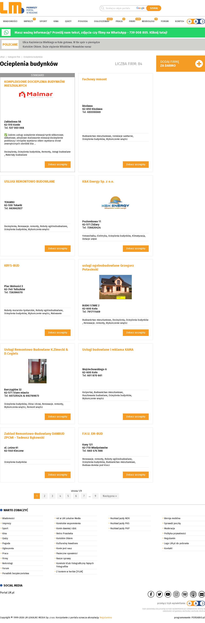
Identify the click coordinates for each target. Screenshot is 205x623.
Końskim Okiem (64, 538)
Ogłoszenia (101, 21)
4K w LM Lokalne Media (68, 518)
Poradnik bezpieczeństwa (15, 573)
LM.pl (2, 57)
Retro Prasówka (64, 533)
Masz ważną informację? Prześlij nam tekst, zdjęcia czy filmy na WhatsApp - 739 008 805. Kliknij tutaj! (91, 32)
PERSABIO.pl (198, 617)
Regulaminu (106, 617)
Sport (43, 21)
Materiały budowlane (16, 155)
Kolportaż (87, 392)
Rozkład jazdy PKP (120, 528)
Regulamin (169, 538)
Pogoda (83, 21)
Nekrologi (148, 21)
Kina (56, 21)
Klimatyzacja (138, 235)
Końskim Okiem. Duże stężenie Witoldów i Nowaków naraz (57, 46)
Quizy (68, 21)
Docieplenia (10, 151)
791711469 (93, 311)
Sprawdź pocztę (172, 523)
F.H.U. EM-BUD (92, 434)
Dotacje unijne (89, 239)
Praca (119, 21)
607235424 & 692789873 (24, 395)
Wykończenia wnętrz (38, 229)
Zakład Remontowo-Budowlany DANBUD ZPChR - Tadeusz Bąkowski (34, 435)
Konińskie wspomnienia (68, 523)
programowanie (182, 617)
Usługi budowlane (61, 151)
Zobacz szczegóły (57, 164)
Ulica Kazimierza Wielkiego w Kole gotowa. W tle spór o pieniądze (61, 42)
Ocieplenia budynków (33, 57)
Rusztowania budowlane (94, 395)
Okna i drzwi (34, 404)
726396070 (16, 292)
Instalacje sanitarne (122, 136)
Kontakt (168, 548)
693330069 (94, 112)
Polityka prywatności (175, 533)
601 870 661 (94, 375)
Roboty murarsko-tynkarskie (19, 310)
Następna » (110, 496)
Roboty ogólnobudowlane (53, 226)
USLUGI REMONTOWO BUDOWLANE (29, 181)
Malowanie (56, 313)
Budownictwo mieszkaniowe (96, 136)
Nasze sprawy (63, 558)
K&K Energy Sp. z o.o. (98, 181)
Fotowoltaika (89, 235)
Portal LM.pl (7, 592)
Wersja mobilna (172, 518)
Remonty (46, 151)
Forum (165, 21)
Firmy (132, 21)
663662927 (15, 208)
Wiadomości (10, 21)
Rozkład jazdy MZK (120, 518)
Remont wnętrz (35, 407)
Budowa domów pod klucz (96, 465)
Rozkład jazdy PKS (119, 523)
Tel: (6, 127)
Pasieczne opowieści (66, 553)
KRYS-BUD (11, 265)
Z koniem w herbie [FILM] (69, 571)
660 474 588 (95, 450)
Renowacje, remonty (28, 226)
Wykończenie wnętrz (117, 139)
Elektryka (102, 235)
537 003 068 (16, 127)
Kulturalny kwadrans (67, 543)
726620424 (94, 227)
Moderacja (169, 528)
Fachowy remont (94, 79)
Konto (179, 21)
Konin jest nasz (64, 548)
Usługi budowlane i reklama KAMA (107, 350)
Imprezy (28, 21)
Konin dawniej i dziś (66, 528)
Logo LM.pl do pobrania (176, 543)
